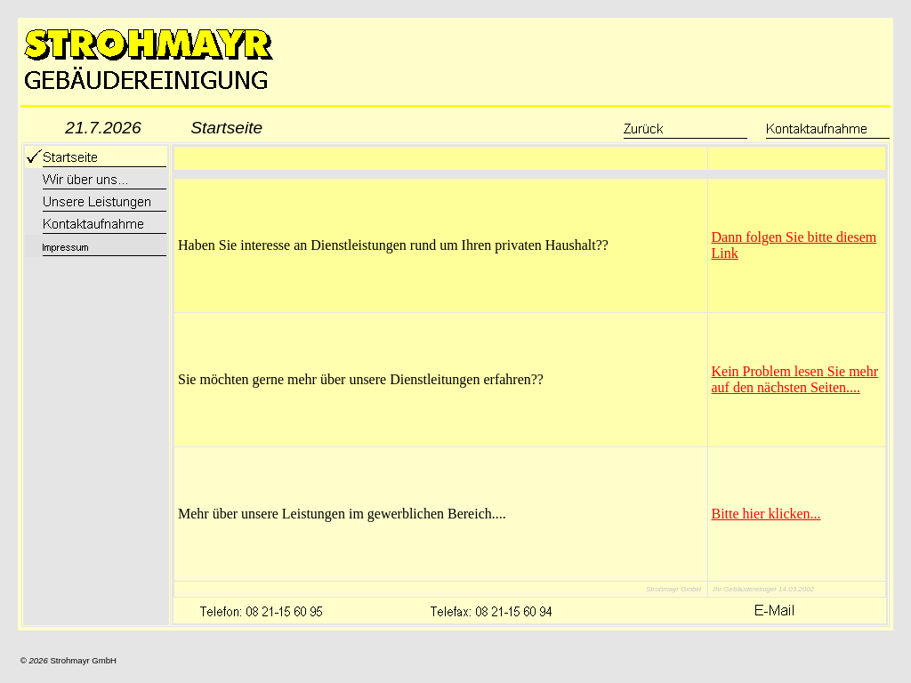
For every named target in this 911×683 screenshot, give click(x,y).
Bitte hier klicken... (766, 513)
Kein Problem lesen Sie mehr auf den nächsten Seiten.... (795, 379)
